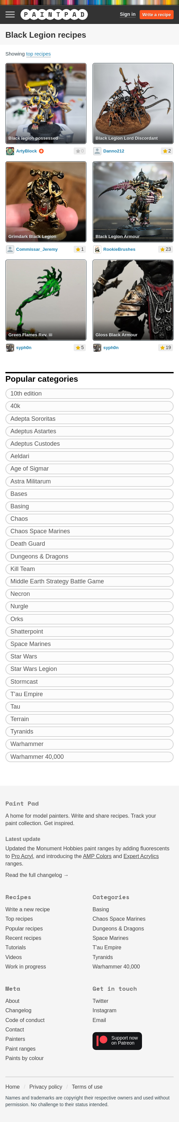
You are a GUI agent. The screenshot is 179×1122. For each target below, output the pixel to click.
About (12, 1001)
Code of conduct (25, 1020)
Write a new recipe (27, 909)
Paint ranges (20, 1049)
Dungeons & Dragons (118, 928)
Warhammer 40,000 (116, 967)
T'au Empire (107, 947)
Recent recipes (23, 938)
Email (99, 1020)
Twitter (100, 1001)
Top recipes (19, 919)
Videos (13, 957)
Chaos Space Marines (119, 919)
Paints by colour (24, 1058)
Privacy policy (45, 1087)
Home (12, 1087)
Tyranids (103, 957)
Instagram (104, 1010)
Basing (101, 909)
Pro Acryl (22, 856)
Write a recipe (156, 14)
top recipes (38, 54)
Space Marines (111, 938)
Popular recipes (24, 928)
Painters (15, 1039)
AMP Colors (97, 856)
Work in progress (25, 967)
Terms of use (87, 1087)
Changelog (18, 1010)
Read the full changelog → (37, 875)
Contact (14, 1029)
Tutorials (15, 947)
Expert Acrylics (141, 856)
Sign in (128, 14)
